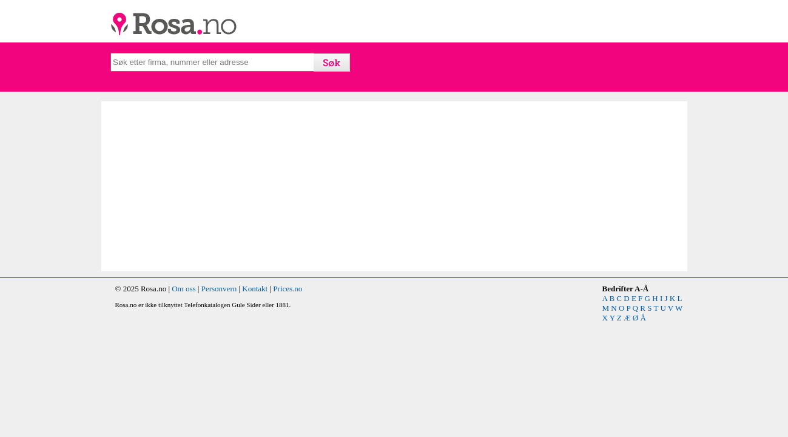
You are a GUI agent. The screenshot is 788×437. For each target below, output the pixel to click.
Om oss (183, 288)
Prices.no (287, 288)
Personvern (219, 288)
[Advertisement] (251, 186)
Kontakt (255, 288)
